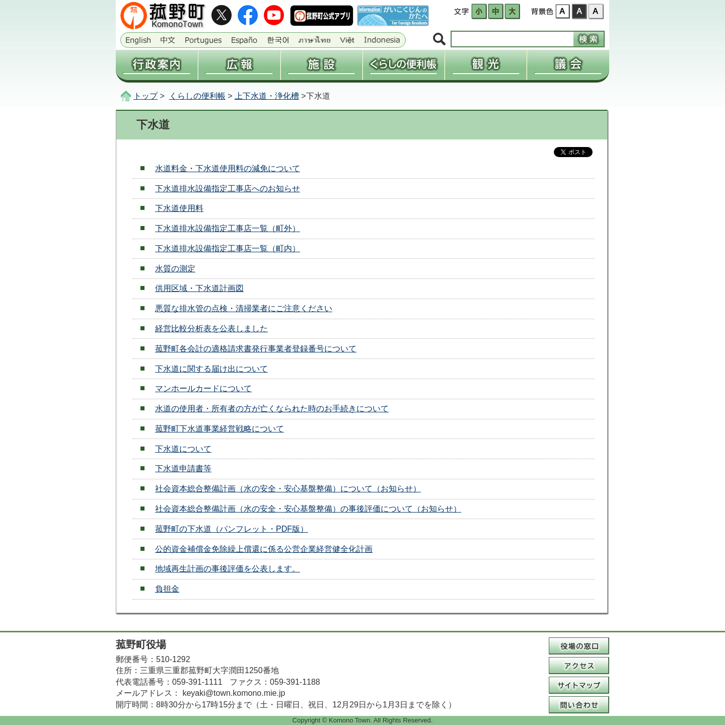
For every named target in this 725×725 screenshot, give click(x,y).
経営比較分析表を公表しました (211, 328)
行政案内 (156, 65)
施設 (321, 65)
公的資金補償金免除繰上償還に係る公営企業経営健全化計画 (264, 549)
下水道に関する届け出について (211, 369)
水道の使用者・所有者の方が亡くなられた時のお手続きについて (272, 408)
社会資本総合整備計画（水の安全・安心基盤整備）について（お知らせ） (288, 488)
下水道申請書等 (183, 468)
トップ (145, 96)
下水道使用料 (179, 208)
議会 (568, 65)
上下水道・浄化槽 (267, 96)
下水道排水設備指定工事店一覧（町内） (227, 248)
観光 (485, 65)
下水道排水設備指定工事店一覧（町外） (227, 228)
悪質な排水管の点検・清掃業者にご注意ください (243, 308)
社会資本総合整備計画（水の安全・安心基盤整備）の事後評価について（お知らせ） (308, 508)
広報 (238, 65)
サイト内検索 (439, 39)
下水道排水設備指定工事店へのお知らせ (227, 188)
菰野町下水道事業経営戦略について (219, 428)
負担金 (167, 589)
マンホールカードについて (203, 388)
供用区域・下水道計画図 (199, 288)
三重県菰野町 (164, 16)
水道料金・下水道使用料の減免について (227, 168)
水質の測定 (175, 268)
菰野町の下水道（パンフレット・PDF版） (231, 529)
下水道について (183, 449)
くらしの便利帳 (403, 65)
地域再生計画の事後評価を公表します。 (227, 568)
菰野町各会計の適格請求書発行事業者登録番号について (255, 348)
